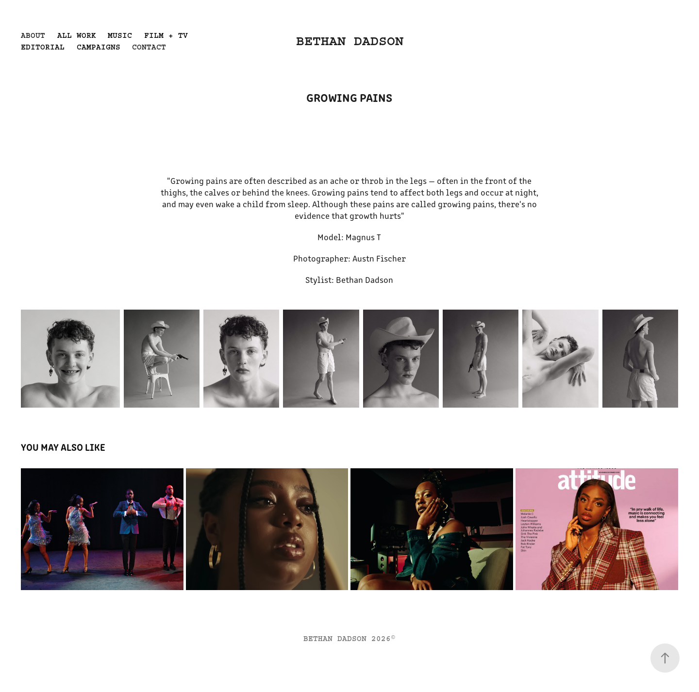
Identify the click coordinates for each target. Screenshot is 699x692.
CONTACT (149, 47)
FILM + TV (166, 35)
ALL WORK (76, 35)
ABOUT (33, 35)
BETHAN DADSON (349, 41)
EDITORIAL (43, 47)
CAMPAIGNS (98, 47)
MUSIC (120, 35)
